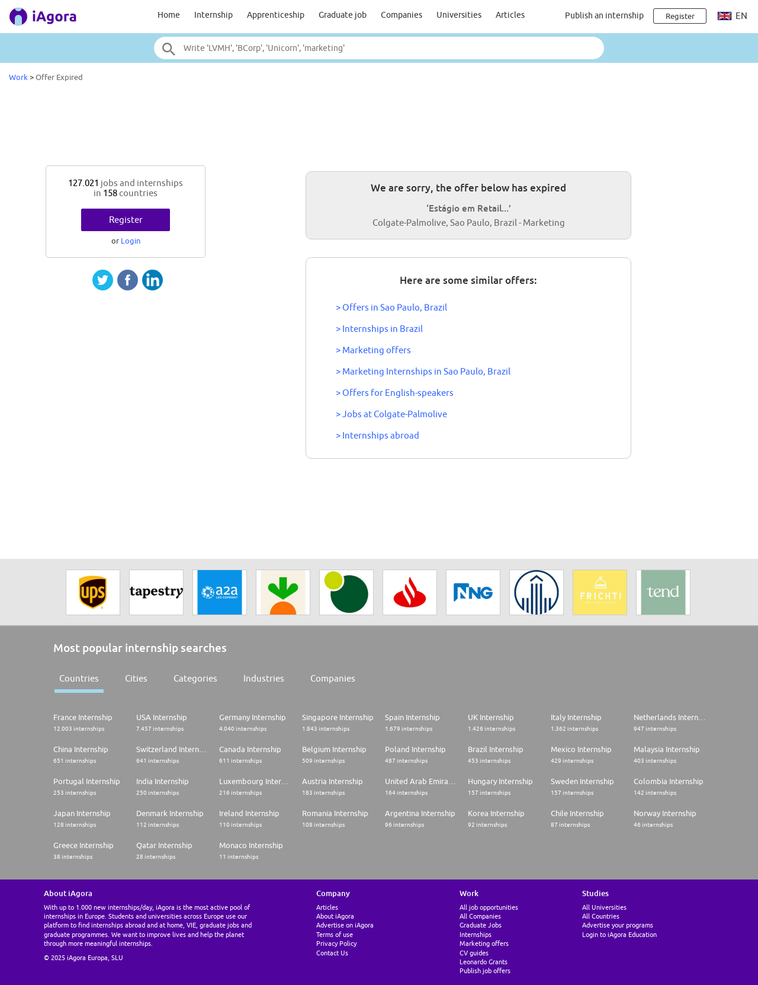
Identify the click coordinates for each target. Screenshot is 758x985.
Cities (136, 678)
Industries (263, 678)
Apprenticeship (275, 15)
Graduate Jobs (481, 925)
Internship (213, 15)
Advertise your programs (617, 925)
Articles (510, 15)
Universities (458, 15)
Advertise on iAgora (345, 925)
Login (130, 240)
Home (169, 15)
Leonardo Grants (484, 961)
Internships (476, 934)
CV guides (474, 953)
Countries (79, 678)
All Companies (480, 916)
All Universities (604, 907)
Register (126, 220)
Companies (401, 15)
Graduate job (343, 15)
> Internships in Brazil (379, 329)
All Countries (600, 916)
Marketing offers (484, 943)
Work (18, 77)
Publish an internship (604, 15)
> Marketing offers (373, 350)
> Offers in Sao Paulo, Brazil (391, 307)
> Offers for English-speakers (395, 393)
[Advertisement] (379, 126)
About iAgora (335, 916)
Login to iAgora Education (619, 934)
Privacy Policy (336, 943)
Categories (195, 678)
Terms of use (334, 934)
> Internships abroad (377, 435)
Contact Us (332, 953)
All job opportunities (489, 907)
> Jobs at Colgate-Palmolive (391, 414)
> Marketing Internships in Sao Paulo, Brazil (423, 371)
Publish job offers (485, 970)
